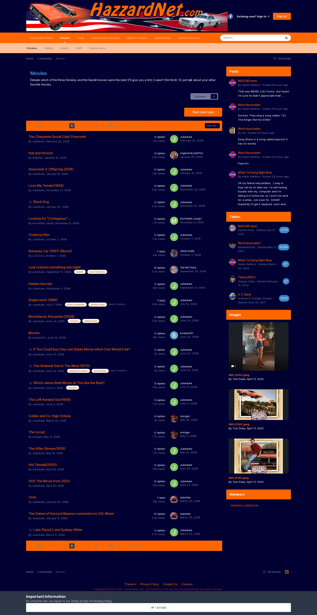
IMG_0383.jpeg (239, 424)
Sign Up (282, 16)
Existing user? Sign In (253, 16)
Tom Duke (238, 379)
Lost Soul (38, 255)
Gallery (48, 48)
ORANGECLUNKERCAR (244, 505)
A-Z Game (244, 294)
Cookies (186, 584)
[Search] (240, 38)
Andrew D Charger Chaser (255, 298)
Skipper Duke (246, 281)
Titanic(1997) (247, 277)
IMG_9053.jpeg (239, 375)
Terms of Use (79, 600)
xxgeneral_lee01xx (191, 153)
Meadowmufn (246, 247)
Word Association (249, 105)
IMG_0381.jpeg (239, 477)
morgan (185, 416)
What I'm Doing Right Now (255, 172)
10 (102, 125)
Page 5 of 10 (137, 125)
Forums (65, 39)
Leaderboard (162, 37)
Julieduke (38, 141)
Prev (40, 125)
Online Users (97, 48)
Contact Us (170, 584)
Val (244, 132)
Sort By (212, 125)
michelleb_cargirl (43, 223)
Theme (130, 584)
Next (111, 125)
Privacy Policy (149, 584)
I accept (158, 607)
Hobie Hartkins (251, 85)
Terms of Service (189, 37)
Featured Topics (137, 37)
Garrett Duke (188, 267)
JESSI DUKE (187, 251)
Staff (79, 48)
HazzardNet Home (41, 37)
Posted (275, 85)
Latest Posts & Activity (105, 37)
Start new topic (203, 112)
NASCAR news (247, 80)
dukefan (37, 157)
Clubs (80, 37)
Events (64, 48)
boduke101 (38, 337)
